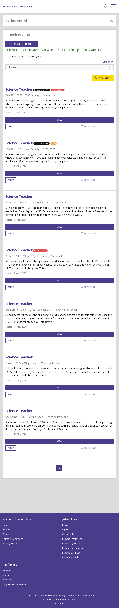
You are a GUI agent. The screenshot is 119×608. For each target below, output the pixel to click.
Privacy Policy (10, 543)
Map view (103, 77)
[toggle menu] (113, 6)
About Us (7, 529)
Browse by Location (72, 548)
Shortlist (87, 126)
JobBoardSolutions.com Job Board (59, 599)
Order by (108, 61)
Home (6, 524)
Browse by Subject (72, 543)
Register (66, 524)
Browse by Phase (71, 552)
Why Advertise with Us (14, 584)
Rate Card (8, 579)
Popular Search (70, 557)
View (59, 119)
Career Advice (69, 534)
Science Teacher (19, 89)
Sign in (65, 529)
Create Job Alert (21, 44)
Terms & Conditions (13, 538)
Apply (11, 126)
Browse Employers (72, 538)
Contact (7, 534)
